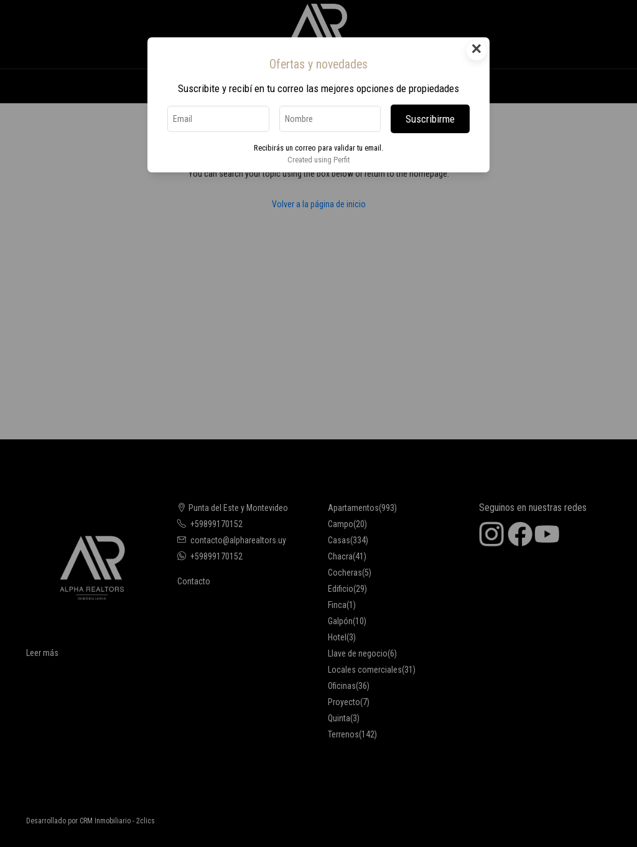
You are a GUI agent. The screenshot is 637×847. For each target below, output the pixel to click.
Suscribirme (430, 119)
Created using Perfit (318, 159)
